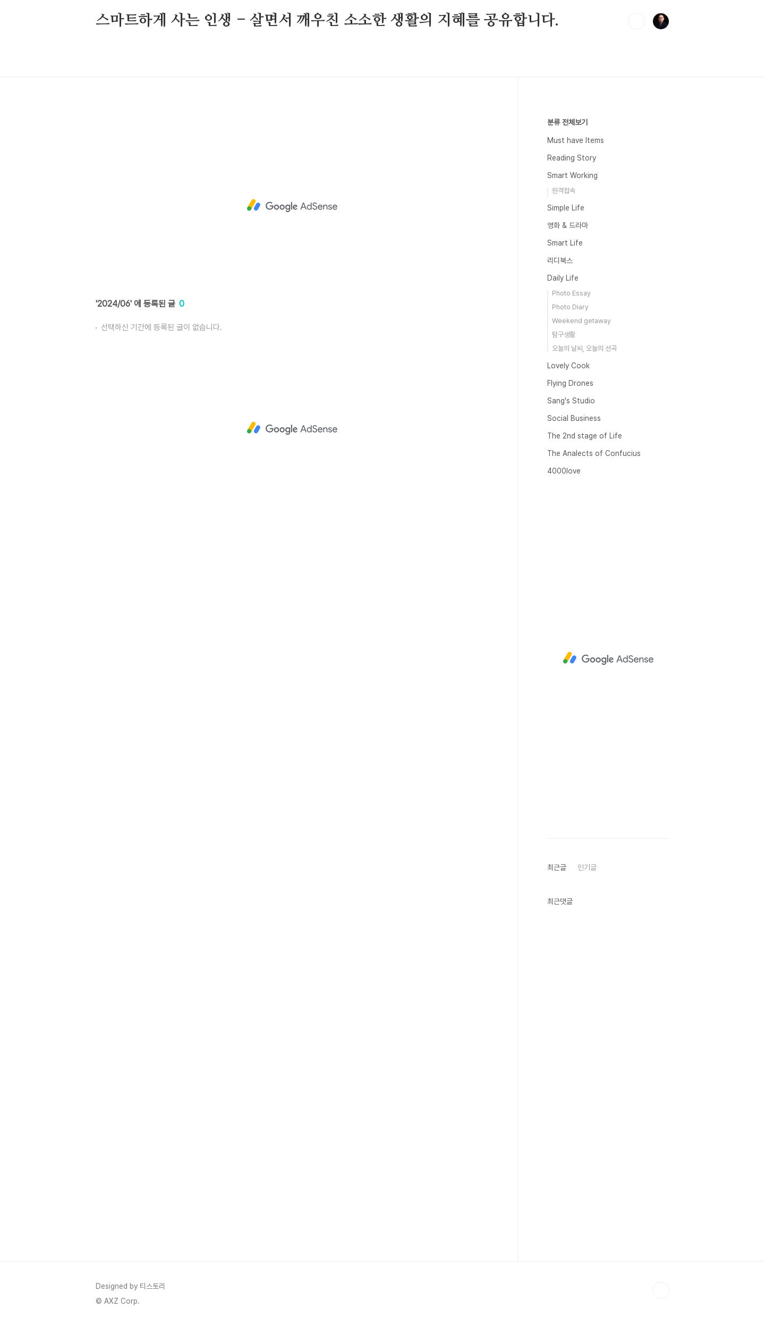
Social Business (574, 418)
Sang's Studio (571, 400)
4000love (564, 471)
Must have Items (575, 140)
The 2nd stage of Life (584, 436)
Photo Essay (571, 293)
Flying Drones (570, 383)
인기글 (587, 867)
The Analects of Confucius (594, 453)
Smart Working (572, 175)
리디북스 (560, 260)
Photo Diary (570, 307)
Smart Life (565, 243)
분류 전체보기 (567, 122)
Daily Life (563, 278)
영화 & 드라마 (567, 225)
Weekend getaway (581, 321)
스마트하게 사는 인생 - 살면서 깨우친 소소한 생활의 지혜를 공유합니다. (327, 20)
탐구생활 (563, 335)
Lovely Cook (568, 365)
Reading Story (571, 158)
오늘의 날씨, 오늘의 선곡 (584, 348)
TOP (660, 1290)
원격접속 (563, 191)
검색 (636, 21)
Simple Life (565, 208)
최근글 (556, 867)
